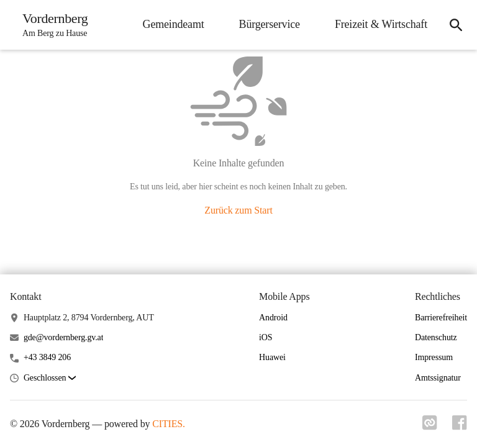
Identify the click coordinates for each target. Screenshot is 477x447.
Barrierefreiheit (441, 317)
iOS (265, 337)
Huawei (272, 357)
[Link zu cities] (429, 422)
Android (273, 317)
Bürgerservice (269, 24)
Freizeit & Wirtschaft (381, 24)
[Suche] (456, 25)
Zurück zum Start (238, 210)
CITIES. (168, 423)
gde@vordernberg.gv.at (64, 337)
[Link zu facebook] (459, 422)
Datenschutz (436, 337)
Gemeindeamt (173, 24)
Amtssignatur (438, 377)
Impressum (434, 357)
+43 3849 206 (47, 357)
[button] (50, 378)
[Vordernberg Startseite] (51, 25)
